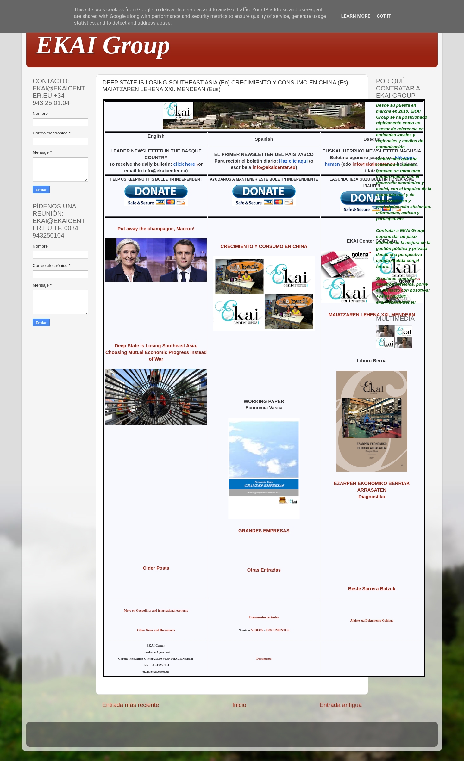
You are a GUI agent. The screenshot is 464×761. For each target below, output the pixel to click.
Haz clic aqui (293, 161)
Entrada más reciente (130, 705)
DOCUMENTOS (278, 630)
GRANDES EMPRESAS (264, 530)
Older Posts (156, 568)
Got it (384, 16)
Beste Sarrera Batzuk (371, 588)
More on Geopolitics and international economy (156, 610)
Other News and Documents (156, 630)
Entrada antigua (341, 705)
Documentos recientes (264, 617)
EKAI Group (103, 45)
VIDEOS (257, 630)
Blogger (273, 737)
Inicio (239, 705)
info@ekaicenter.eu (274, 167)
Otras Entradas (264, 569)
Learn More (355, 16)
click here (184, 164)
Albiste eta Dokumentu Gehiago (371, 620)
